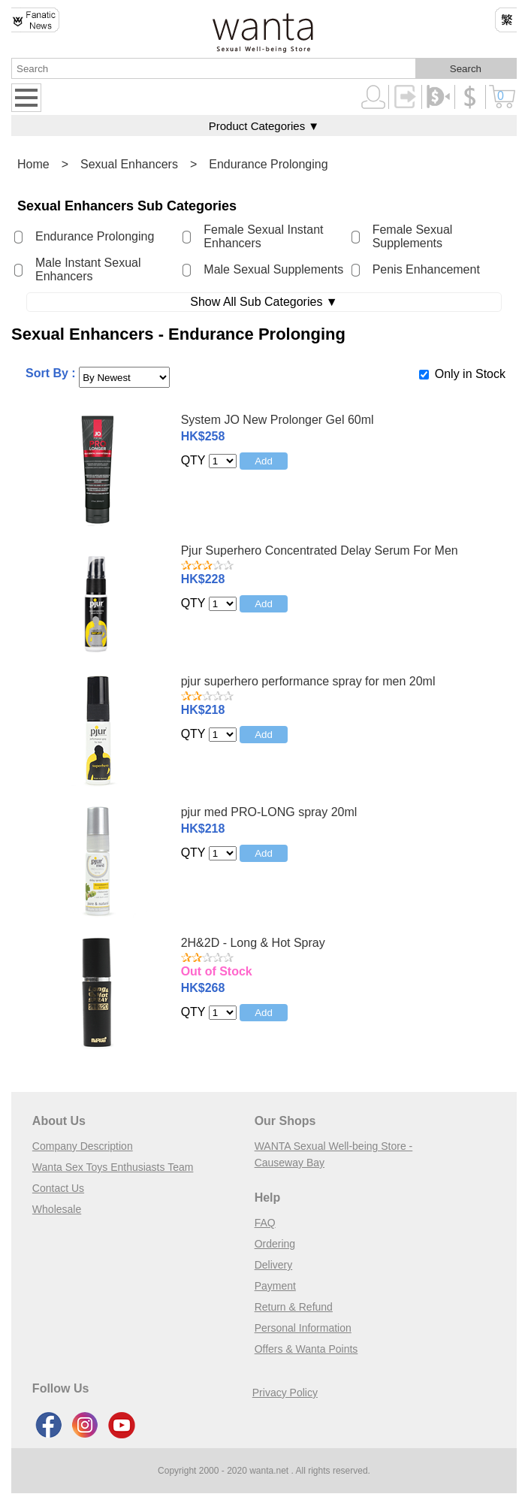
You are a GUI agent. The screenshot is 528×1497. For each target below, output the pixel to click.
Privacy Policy (285, 1393)
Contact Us (58, 1188)
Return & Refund (294, 1307)
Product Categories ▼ (264, 125)
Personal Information (303, 1328)
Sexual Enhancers (129, 164)
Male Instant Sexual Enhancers (88, 269)
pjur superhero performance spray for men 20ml (308, 681)
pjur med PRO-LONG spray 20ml (269, 812)
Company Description (82, 1146)
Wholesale (56, 1209)
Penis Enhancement (426, 269)
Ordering (275, 1244)
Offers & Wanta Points (306, 1349)
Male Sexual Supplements (273, 269)
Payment (275, 1286)
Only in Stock (470, 373)
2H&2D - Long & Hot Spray (253, 942)
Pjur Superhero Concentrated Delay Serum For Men (319, 550)
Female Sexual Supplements (413, 236)
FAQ (265, 1223)
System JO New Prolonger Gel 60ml (277, 419)
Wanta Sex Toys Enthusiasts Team (113, 1167)
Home (33, 164)
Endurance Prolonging (268, 164)
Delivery (274, 1265)
